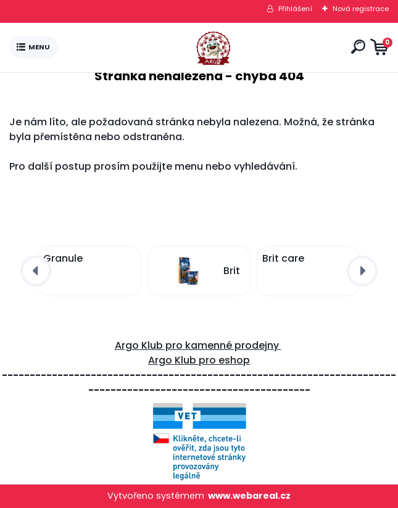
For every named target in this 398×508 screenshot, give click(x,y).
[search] (358, 47)
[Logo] (201, 47)
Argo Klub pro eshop (199, 360)
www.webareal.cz (249, 495)
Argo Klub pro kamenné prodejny (198, 345)
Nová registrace (361, 9)
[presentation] (35, 271)
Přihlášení (295, 9)
